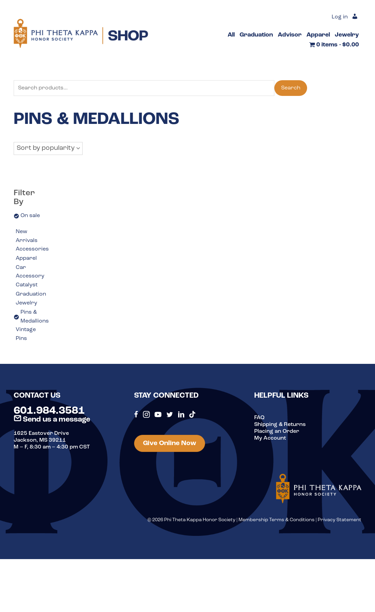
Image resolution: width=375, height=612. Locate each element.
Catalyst (27, 285)
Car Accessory (30, 272)
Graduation (31, 294)
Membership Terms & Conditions (277, 520)
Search (290, 88)
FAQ (259, 418)
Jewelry (26, 303)
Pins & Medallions (34, 317)
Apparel (26, 258)
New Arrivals (27, 236)
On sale (30, 215)
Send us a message (52, 420)
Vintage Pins (26, 334)
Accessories (32, 249)
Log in (340, 17)
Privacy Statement (339, 520)
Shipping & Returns (280, 424)
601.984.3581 (49, 410)
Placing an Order (276, 431)
